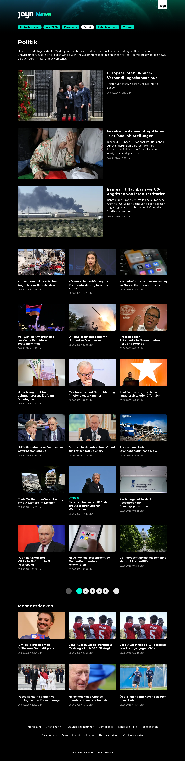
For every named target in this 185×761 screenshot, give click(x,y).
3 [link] (92, 590)
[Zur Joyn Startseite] (162, 4)
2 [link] (86, 590)
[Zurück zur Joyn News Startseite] (34, 15)
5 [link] (105, 590)
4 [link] (99, 590)
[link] (116, 591)
